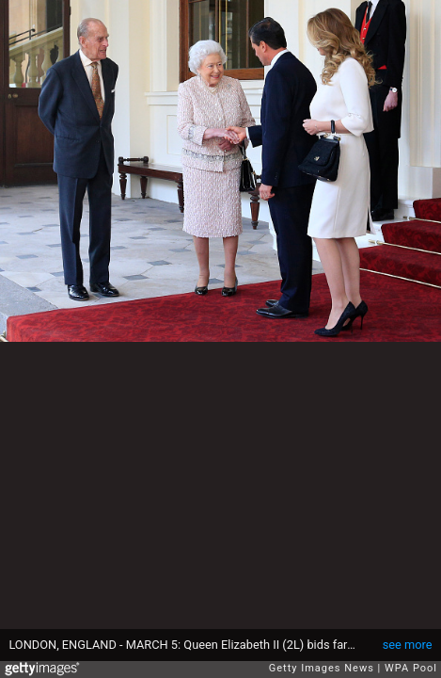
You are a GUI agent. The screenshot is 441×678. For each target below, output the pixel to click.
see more (408, 645)
